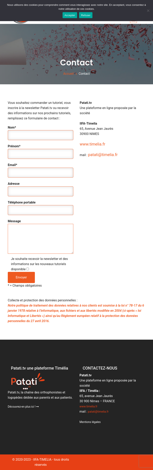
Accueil (68, 74)
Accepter (70, 15)
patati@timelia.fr (103, 154)
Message (40, 237)
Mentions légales (90, 422)
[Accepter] (148, 11)
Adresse (40, 188)
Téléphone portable (40, 207)
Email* (40, 169)
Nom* (40, 132)
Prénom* (40, 150)
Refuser (85, 15)
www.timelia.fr (92, 144)
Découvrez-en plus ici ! (23, 406)
